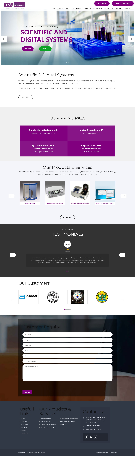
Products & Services (74, 8)
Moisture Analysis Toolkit (67, 421)
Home (55, 8)
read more (25, 97)
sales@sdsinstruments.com (93, 429)
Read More (29, 50)
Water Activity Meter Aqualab (69, 418)
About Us (61, 8)
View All (67, 218)
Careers (23, 430)
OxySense (63, 424)
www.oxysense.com (91, 152)
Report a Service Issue (122, 3)
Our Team (106, 8)
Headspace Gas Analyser (48, 424)
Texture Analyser (46, 418)
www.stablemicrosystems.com (43, 134)
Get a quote (102, 3)
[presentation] (35, 385)
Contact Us (129, 8)
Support (98, 8)
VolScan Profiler (45, 421)
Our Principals (88, 8)
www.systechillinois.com (43, 152)
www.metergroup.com (91, 134)
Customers (24, 424)
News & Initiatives (117, 8)
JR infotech (114, 452)
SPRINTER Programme (48, 427)
